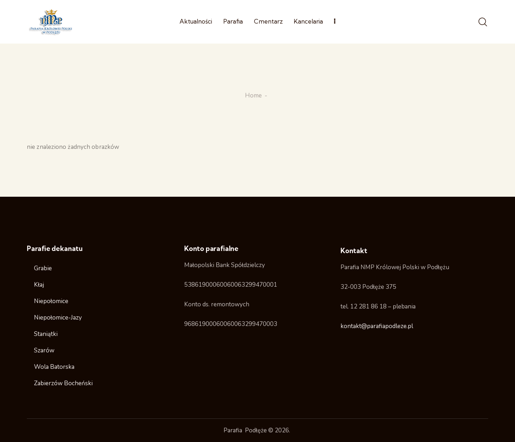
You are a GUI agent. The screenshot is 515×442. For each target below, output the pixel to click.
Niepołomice (51, 301)
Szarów (44, 350)
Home (253, 95)
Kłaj (39, 285)
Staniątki (46, 334)
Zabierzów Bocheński (63, 383)
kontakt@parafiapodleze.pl (376, 326)
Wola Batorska (54, 367)
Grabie (43, 268)
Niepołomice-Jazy (58, 317)
